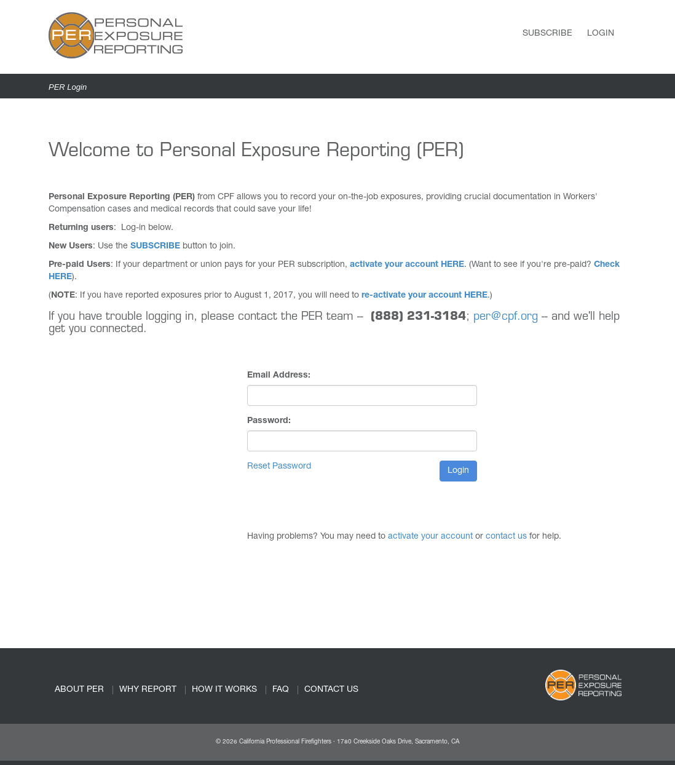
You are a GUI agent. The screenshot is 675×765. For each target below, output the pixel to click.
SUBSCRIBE (155, 246)
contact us (506, 537)
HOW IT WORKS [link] (224, 690)
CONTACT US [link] (331, 690)
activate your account (430, 537)
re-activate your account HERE (424, 295)
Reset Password (279, 466)
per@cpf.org (505, 317)
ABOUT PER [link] (79, 690)
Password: (269, 421)
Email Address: (278, 375)
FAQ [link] (280, 690)
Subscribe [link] (547, 34)
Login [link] (600, 34)
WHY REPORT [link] (147, 690)
